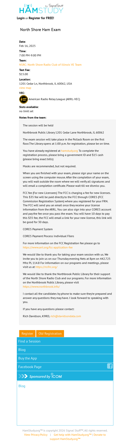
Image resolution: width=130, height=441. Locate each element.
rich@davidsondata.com (65, 316)
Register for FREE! (41, 18)
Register (27, 333)
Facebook (30, 366)
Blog (22, 349)
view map (25, 88)
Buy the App (27, 358)
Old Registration (50, 333)
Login (21, 18)
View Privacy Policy (35, 434)
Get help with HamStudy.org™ (72, 434)
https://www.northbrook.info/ (41, 286)
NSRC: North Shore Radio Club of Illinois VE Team (50, 64)
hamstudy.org (69, 150)
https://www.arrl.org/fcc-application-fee (48, 247)
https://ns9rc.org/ (46, 267)
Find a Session (29, 341)
